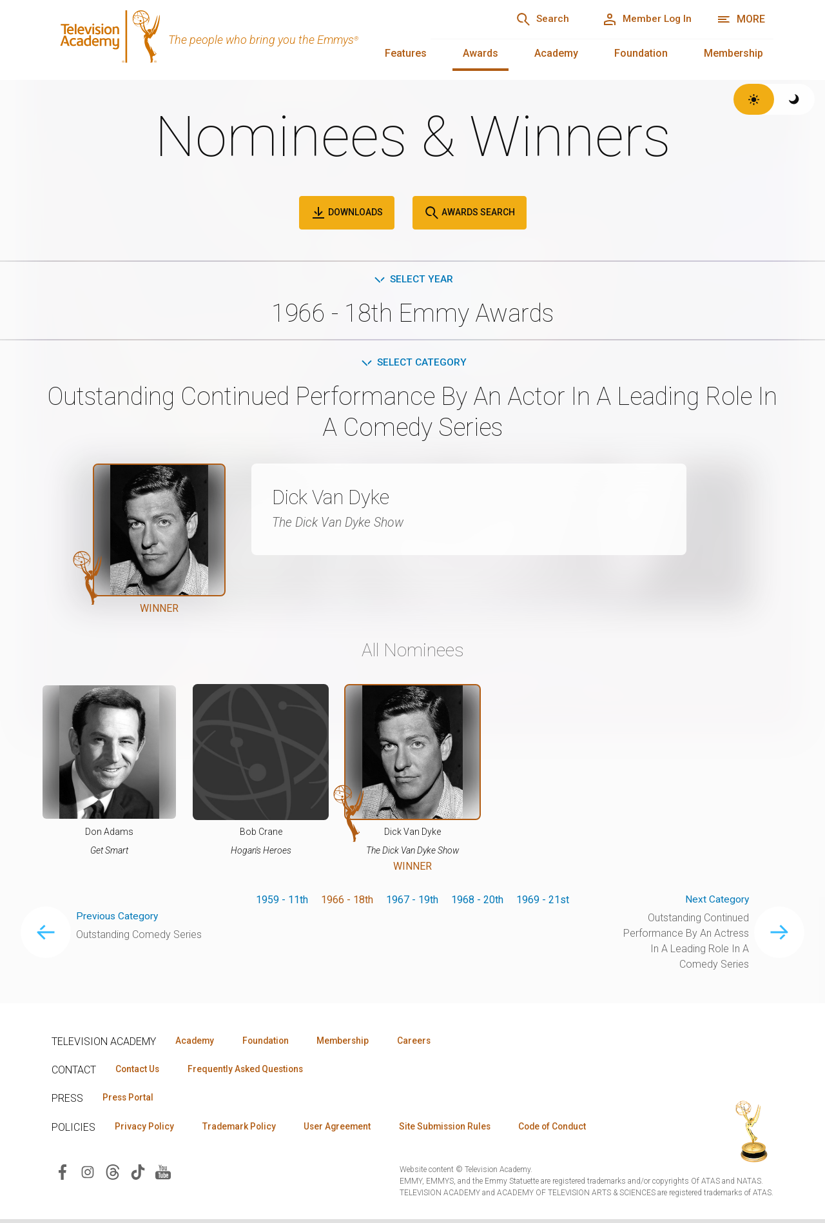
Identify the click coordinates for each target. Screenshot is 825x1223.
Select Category (413, 364)
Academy (556, 53)
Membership (733, 53)
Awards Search (469, 212)
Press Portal (130, 1100)
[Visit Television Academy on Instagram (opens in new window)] (88, 1175)
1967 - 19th (412, 901)
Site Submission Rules (458, 1129)
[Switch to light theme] (753, 99)
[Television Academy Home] (228, 38)
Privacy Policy (146, 1129)
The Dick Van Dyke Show (341, 524)
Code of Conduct (571, 1129)
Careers (426, 1042)
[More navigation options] (741, 19)
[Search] (535, 19)
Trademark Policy (244, 1129)
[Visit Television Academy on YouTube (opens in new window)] (163, 1175)
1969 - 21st (542, 901)
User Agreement (346, 1129)
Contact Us (139, 1071)
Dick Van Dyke (335, 499)
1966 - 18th (347, 901)
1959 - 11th (282, 901)
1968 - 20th (477, 901)
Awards (480, 53)
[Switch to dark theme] (794, 99)
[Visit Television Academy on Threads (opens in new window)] (113, 1175)
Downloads (347, 212)
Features (406, 53)
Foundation (641, 53)
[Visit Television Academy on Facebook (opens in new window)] (62, 1175)
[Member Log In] (644, 19)
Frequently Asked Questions (251, 1071)
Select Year (412, 279)
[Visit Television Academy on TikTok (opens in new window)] (138, 1175)
